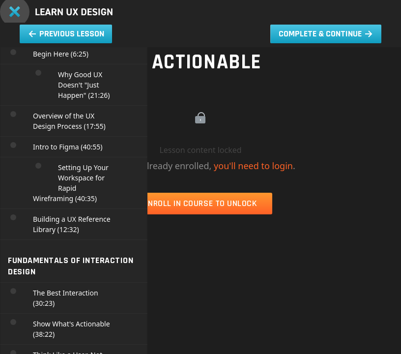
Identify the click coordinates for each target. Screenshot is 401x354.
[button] (384, 5)
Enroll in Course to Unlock (200, 203)
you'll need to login (253, 166)
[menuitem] (349, 5)
